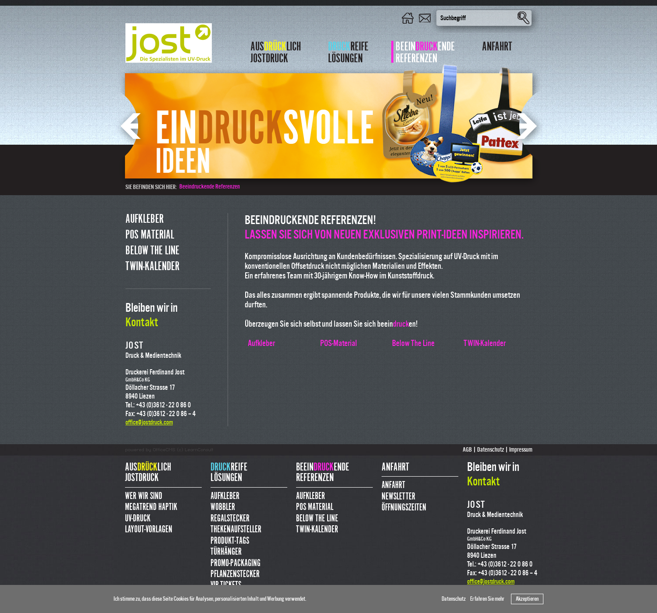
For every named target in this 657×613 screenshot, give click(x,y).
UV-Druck (137, 518)
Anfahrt (497, 47)
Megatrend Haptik (151, 507)
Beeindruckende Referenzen (209, 186)
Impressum (520, 449)
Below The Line (152, 251)
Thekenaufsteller (236, 529)
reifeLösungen (348, 52)
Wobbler (223, 507)
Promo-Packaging (236, 563)
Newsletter (398, 496)
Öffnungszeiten (404, 507)
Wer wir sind (143, 496)
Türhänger (226, 551)
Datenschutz (454, 598)
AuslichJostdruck (275, 52)
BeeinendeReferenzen (425, 52)
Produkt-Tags (230, 540)
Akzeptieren (527, 598)
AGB (467, 449)
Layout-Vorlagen (148, 529)
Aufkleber (144, 219)
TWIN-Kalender (152, 266)
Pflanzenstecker (235, 574)
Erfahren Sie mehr (487, 598)
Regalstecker (230, 518)
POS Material (149, 235)
